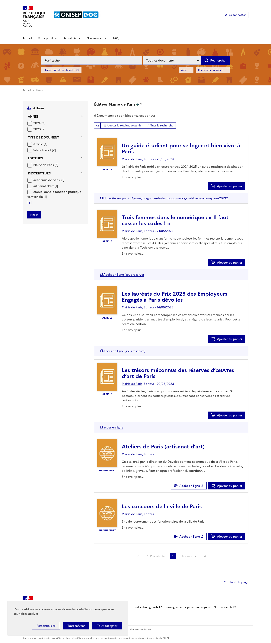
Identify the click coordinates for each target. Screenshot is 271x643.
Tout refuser (76, 625)
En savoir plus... (133, 177)
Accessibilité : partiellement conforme (130, 629)
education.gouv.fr (147, 607)
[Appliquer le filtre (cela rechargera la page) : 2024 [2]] (39, 123)
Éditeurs (35, 158)
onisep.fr (226, 607)
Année (33, 116)
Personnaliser (46, 625)
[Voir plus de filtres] (29, 202)
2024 (37, 123)
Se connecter (237, 15)
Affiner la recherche (160, 126)
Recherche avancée (210, 70)
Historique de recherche (59, 70)
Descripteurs (39, 173)
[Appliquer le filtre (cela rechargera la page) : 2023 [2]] (39, 129)
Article (38, 144)
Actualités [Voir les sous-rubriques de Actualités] (69, 38)
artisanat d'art (44, 186)
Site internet (42, 150)
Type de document (43, 137)
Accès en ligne (189, 485)
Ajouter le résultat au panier (125, 126)
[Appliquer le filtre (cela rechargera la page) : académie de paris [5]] (48, 179)
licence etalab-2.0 (156, 638)
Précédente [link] (157, 556)
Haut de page (238, 582)
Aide (184, 70)
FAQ (115, 38)
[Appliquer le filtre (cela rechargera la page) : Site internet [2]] (44, 149)
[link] (138, 556)
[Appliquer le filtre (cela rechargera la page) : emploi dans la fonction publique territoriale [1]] (54, 194)
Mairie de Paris (44, 165)
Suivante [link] (186, 556)
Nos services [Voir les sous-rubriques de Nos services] (95, 38)
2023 (37, 129)
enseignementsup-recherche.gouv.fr (190, 607)
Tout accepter (107, 625)
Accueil (27, 38)
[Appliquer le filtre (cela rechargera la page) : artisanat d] (45, 185)
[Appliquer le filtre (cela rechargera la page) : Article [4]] (40, 143)
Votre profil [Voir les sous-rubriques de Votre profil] (45, 38)
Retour (40, 90)
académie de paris (46, 180)
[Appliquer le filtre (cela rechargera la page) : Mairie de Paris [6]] (45, 164)
